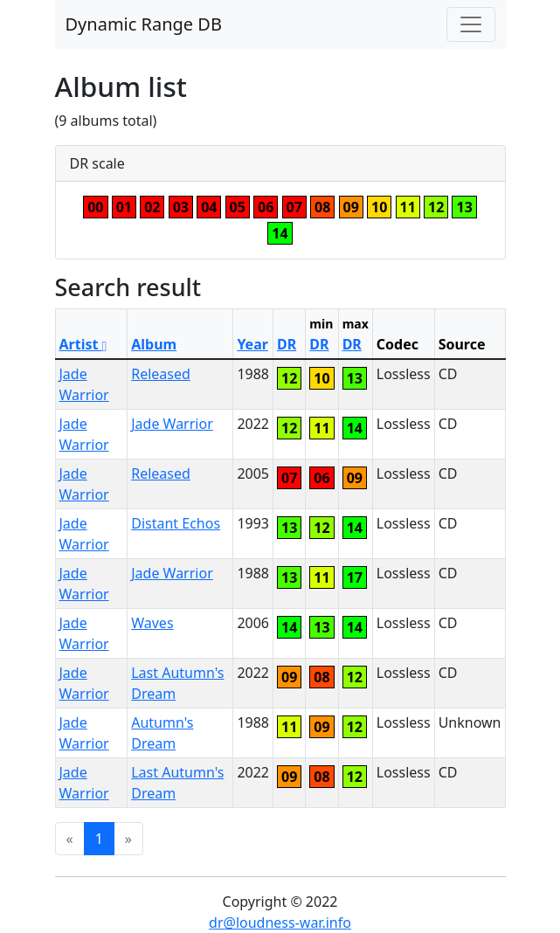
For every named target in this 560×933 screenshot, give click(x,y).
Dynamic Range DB (144, 24)
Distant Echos (175, 523)
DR (286, 344)
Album (153, 344)
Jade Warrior (172, 423)
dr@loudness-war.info (280, 922)
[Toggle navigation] (470, 24)
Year (252, 344)
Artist (83, 344)
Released (160, 374)
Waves (152, 622)
